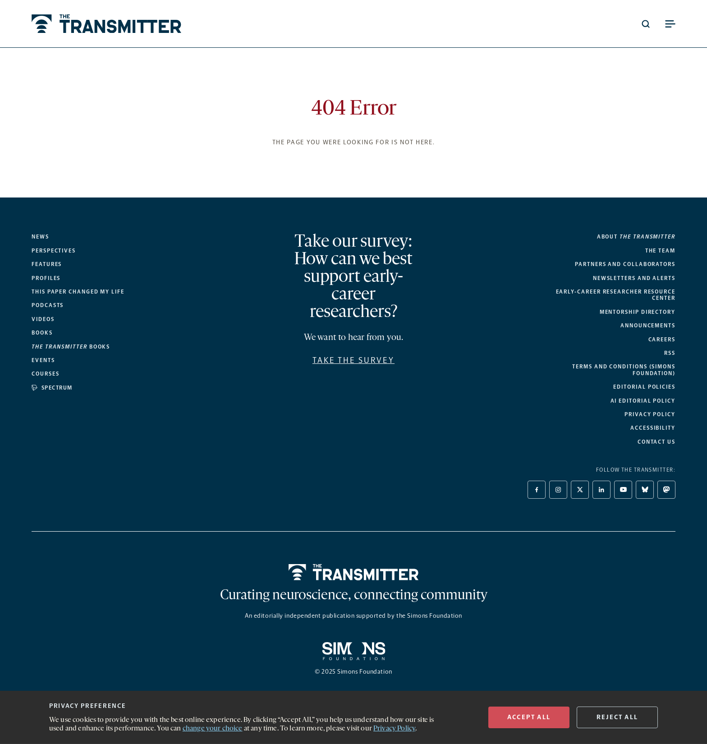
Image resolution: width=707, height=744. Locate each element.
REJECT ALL (617, 717)
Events (43, 360)
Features (47, 264)
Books (42, 333)
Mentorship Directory (637, 312)
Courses (45, 374)
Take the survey (353, 360)
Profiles (46, 278)
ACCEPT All (529, 717)
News (40, 237)
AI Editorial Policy (643, 401)
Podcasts (48, 305)
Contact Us (656, 442)
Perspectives (54, 251)
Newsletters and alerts (634, 278)
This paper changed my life (78, 292)
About (636, 237)
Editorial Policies (644, 387)
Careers (661, 339)
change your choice (213, 728)
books (71, 347)
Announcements (647, 325)
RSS (669, 353)
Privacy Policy (649, 414)
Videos (43, 319)
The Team (660, 251)
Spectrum (52, 388)
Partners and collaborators (625, 264)
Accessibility (652, 428)
